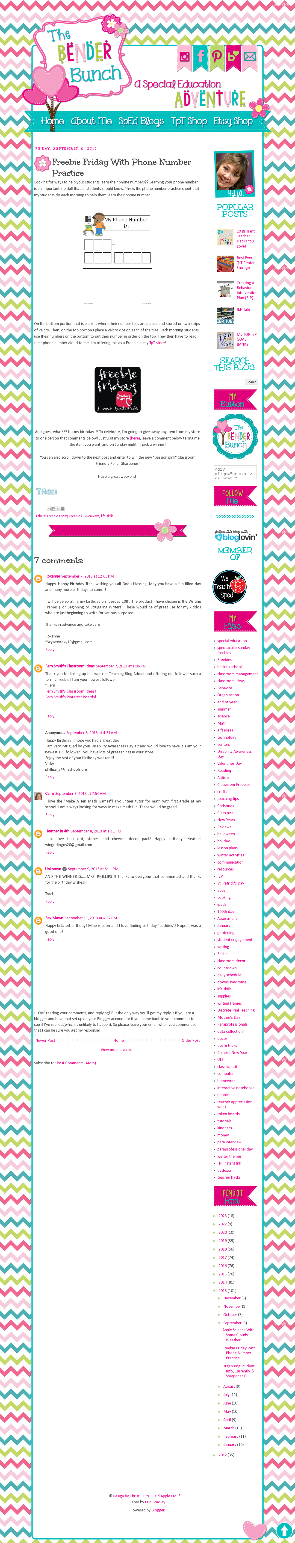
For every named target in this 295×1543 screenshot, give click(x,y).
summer (224, 709)
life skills (107, 516)
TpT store (157, 343)
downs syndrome (231, 982)
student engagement (234, 940)
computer (225, 1074)
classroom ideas (231, 681)
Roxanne (52, 576)
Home (118, 1041)
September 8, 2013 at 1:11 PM (96, 831)
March (229, 1428)
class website (228, 1067)
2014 (223, 1282)
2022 (223, 1224)
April (227, 1420)
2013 (223, 1291)
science (223, 716)
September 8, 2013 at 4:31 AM (91, 733)
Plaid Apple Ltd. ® (165, 1496)
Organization (228, 695)
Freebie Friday (57, 516)
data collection (230, 1032)
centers (223, 745)
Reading (224, 771)
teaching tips (228, 799)
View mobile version (118, 1050)
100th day (225, 912)
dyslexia (224, 1170)
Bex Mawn (54, 918)
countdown (227, 968)
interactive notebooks (235, 1088)
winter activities (230, 855)
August (229, 1386)
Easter (222, 954)
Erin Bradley (155, 1502)
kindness (224, 1128)
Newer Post (45, 1041)
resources (225, 869)
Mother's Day (228, 1017)
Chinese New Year (232, 1053)
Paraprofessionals (232, 1024)
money (223, 1135)
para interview (229, 1142)
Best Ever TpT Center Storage (246, 263)
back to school (229, 667)
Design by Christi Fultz (131, 1496)
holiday (223, 841)
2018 (223, 1249)
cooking (224, 898)
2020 (223, 1232)
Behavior (224, 688)
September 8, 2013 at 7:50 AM (80, 794)
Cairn (49, 794)
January (223, 926)
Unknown (53, 869)
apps (221, 890)
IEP (220, 876)
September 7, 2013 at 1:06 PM (121, 666)
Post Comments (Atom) (76, 1063)
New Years (226, 820)
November (232, 1306)
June (227, 1403)
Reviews (224, 827)
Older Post (191, 1041)
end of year (227, 702)
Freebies (75, 516)
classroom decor (231, 961)
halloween (226, 834)
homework (226, 1081)
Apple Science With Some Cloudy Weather (238, 1335)
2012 (223, 1455)
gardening (225, 933)
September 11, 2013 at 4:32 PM (91, 918)
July (226, 1395)
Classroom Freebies (233, 785)
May (227, 1412)
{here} (135, 438)
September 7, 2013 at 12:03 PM (87, 576)
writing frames (229, 1003)
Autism (223, 778)
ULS (220, 1060)
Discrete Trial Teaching (236, 1010)
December (232, 1298)
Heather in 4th (57, 831)
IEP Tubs (244, 309)
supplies (224, 996)
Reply (49, 650)
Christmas (225, 806)
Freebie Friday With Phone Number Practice (239, 1353)
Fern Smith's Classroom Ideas (69, 666)
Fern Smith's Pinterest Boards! (70, 697)
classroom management (237, 674)
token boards (228, 1114)
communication (230, 862)
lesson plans (227, 848)
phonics (223, 1095)
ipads (221, 905)
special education (232, 641)
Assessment (227, 919)
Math (222, 723)
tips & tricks (227, 1046)
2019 (223, 1241)
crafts (222, 792)
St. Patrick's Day (230, 883)
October (230, 1315)
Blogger (157, 1510)
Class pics (225, 813)
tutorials (224, 1121)
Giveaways (91, 516)
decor (222, 1039)
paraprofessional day (235, 1149)
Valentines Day (229, 763)
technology (226, 737)
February (231, 1436)
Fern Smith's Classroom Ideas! (70, 691)
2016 (223, 1266)
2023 (223, 1216)
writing (223, 947)
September (232, 1323)
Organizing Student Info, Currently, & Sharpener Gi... (238, 1371)
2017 (223, 1258)
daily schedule (229, 975)
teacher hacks (229, 1177)
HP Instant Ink (229, 1163)
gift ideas (225, 730)
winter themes (229, 1156)
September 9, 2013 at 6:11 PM (93, 869)
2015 (223, 1274)
